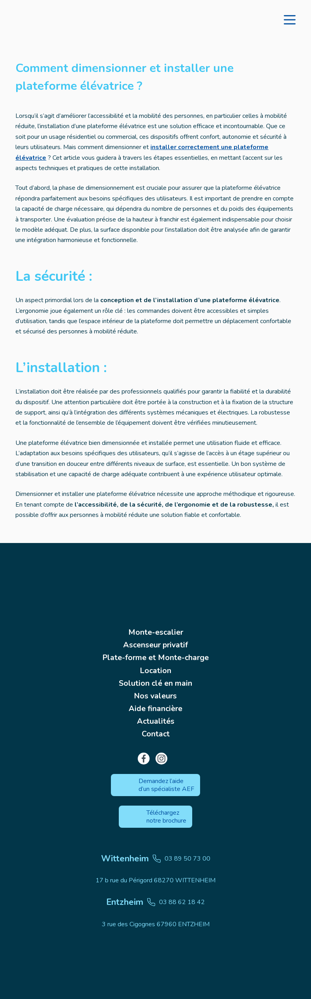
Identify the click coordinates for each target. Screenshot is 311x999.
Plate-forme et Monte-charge (155, 656)
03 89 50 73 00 (155, 858)
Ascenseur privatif (155, 643)
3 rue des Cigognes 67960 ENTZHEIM (156, 924)
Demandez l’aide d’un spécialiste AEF (166, 785)
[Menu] (290, 20)
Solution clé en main (156, 682)
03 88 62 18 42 (155, 902)
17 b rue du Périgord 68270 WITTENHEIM (155, 880)
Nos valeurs (155, 695)
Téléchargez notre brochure (166, 816)
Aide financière (155, 708)
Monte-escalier (156, 629)
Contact (155, 734)
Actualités (155, 721)
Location (156, 669)
